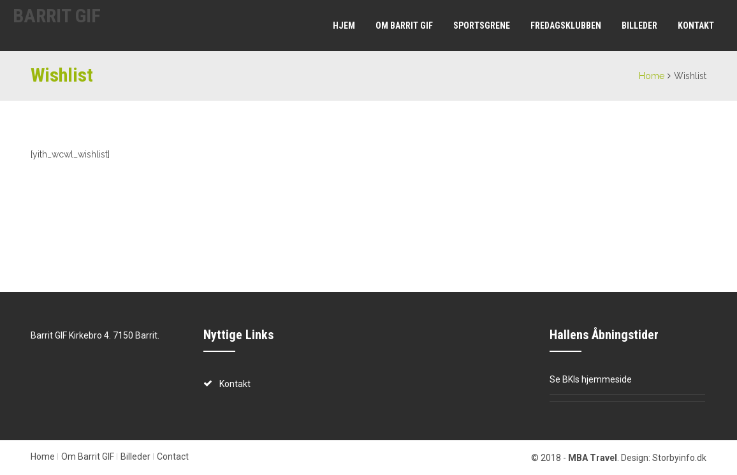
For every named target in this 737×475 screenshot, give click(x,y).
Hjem (344, 25)
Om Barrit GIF (404, 25)
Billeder (639, 25)
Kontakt (696, 25)
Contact (173, 456)
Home (651, 76)
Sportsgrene (481, 25)
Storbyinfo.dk (679, 458)
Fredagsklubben (565, 25)
